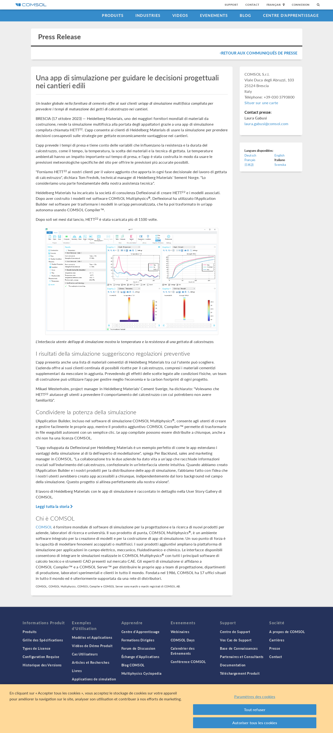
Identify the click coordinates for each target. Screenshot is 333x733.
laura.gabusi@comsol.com (266, 123)
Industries (148, 15)
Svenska (280, 164)
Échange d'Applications (140, 656)
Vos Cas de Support (236, 640)
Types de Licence (37, 648)
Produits (113, 15)
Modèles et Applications (92, 637)
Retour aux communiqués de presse (259, 53)
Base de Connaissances (239, 648)
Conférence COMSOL (188, 661)
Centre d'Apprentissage (291, 15)
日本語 (249, 164)
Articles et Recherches (90, 662)
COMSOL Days (183, 640)
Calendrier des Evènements (183, 651)
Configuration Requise (41, 656)
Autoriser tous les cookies (254, 722)
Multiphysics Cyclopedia (141, 673)
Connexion (301, 4)
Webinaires (180, 631)
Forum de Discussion (138, 648)
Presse (274, 648)
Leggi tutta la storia (54, 506)
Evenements (214, 15)
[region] (166, 708)
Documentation (233, 665)
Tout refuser (254, 709)
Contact (252, 4)
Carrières (276, 640)
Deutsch (250, 155)
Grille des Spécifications (43, 640)
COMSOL (44, 527)
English (279, 155)
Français (249, 159)
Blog (245, 15)
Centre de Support (235, 631)
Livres (77, 670)
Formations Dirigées (137, 640)
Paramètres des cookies (254, 696)
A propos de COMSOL (287, 631)
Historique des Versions (42, 665)
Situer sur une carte (261, 102)
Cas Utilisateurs (85, 654)
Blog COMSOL (133, 665)
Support (231, 4)
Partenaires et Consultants (241, 656)
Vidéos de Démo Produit (92, 645)
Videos (180, 15)
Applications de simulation (94, 679)
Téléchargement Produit (239, 673)
